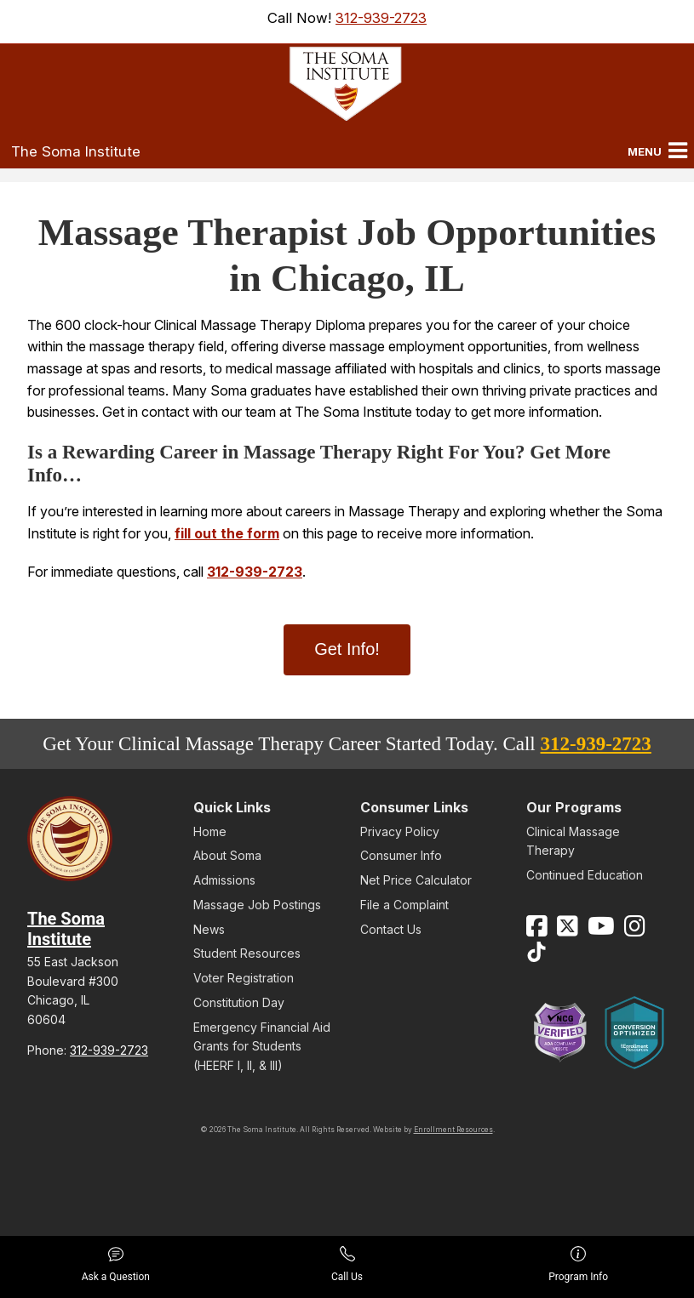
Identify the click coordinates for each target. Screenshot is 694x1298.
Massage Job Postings (257, 904)
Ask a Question (116, 1264)
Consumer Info (401, 855)
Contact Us (391, 929)
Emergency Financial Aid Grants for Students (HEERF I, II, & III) (261, 1046)
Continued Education (584, 875)
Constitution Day (238, 1002)
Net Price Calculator (416, 880)
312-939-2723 (381, 17)
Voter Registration (243, 978)
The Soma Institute (76, 151)
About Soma (227, 855)
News (209, 929)
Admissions (224, 880)
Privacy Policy (399, 831)
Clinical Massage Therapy (573, 840)
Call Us (347, 1264)
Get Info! (347, 649)
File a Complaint (404, 904)
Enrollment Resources (453, 1129)
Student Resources (247, 953)
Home (210, 831)
